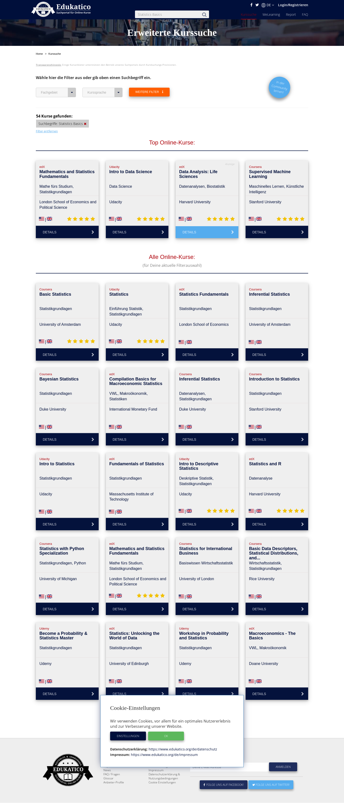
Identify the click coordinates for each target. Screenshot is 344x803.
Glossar (108, 790)
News (107, 782)
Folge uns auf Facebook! (224, 796)
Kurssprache (105, 92)
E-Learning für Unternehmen (167, 773)
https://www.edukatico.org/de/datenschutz (182, 749)
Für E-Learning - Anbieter (165, 778)
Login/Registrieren (293, 5)
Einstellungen (128, 736)
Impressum (156, 782)
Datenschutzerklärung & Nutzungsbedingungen (164, 788)
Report (291, 14)
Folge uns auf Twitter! (271, 796)
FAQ (305, 14)
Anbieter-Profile (113, 794)
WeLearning (271, 14)
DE (267, 5)
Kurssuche (249, 14)
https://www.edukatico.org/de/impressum (164, 754)
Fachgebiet (58, 92)
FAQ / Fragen (111, 786)
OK (166, 736)
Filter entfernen (47, 131)
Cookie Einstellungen (162, 794)
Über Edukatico (159, 769)
